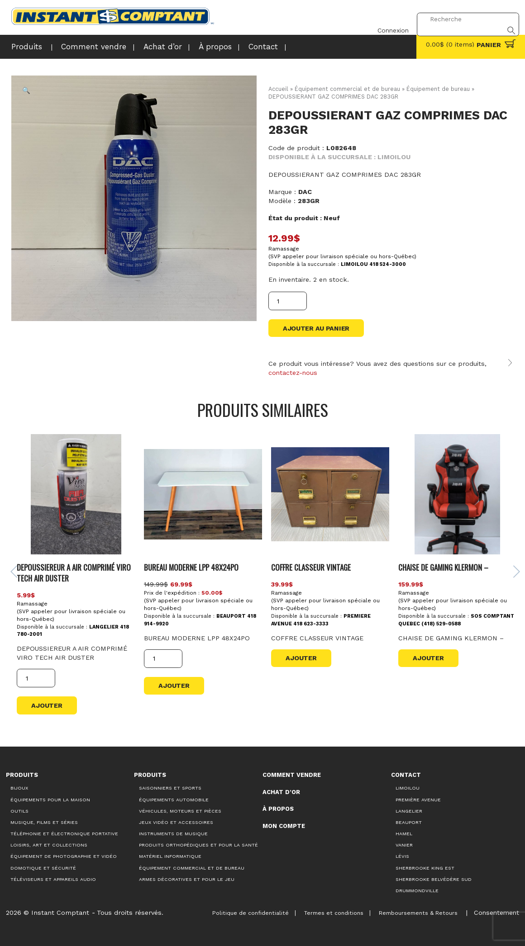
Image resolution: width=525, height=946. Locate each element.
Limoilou (408, 786)
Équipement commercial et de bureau (348, 88)
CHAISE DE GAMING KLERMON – (441, 564)
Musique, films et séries (44, 820)
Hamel (404, 832)
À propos (193, 46)
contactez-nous (293, 373)
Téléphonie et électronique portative (64, 832)
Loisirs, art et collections (48, 843)
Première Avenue (418, 797)
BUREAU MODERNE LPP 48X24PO (191, 564)
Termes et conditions (328, 910)
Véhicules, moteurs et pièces (180, 809)
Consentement (495, 910)
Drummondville (417, 889)
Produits (24, 46)
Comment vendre (84, 46)
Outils (19, 809)
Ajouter (48, 703)
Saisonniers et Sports (170, 786)
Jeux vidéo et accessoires (176, 820)
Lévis (402, 854)
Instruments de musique (173, 832)
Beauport (409, 820)
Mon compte (283, 824)
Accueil (278, 88)
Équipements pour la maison (50, 797)
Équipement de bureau (439, 88)
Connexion (387, 19)
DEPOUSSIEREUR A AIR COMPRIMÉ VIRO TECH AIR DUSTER (75, 570)
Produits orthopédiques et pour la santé (198, 843)
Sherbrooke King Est (425, 866)
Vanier (404, 843)
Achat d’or (145, 46)
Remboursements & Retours (415, 910)
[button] (26, 90)
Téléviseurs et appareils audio (53, 877)
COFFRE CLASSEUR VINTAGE (310, 564)
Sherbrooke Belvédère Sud (434, 877)
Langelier (409, 809)
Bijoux (19, 786)
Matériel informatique (170, 854)
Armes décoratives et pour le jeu (186, 877)
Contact (237, 46)
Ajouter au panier (316, 328)
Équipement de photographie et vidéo (63, 854)
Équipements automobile (174, 797)
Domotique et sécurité (43, 866)
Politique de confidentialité (243, 910)
